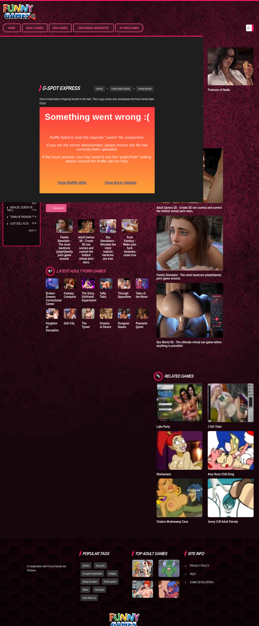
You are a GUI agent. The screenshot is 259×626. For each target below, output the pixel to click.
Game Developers (201, 544)
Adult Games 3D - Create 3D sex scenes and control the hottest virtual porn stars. (93, 203)
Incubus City (18, 160)
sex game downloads (92, 536)
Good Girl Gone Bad (22, 167)
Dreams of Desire (21, 200)
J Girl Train (224, 404)
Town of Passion (20, 216)
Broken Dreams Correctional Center (54, 251)
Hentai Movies (19, 108)
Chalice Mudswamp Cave (190, 484)
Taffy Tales (115, 246)
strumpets (99, 552)
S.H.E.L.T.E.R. (17, 187)
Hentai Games (18, 82)
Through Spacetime (136, 247)
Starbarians (181, 444)
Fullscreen (56, 162)
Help (193, 536)
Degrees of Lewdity (22, 147)
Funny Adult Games (130, 42)
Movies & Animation (22, 75)
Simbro (86, 527)
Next (32, 230)
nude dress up (89, 560)
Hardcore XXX (19, 88)
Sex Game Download (23, 102)
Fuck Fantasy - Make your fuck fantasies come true (144, 200)
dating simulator (90, 544)
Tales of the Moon (158, 247)
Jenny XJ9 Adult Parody (232, 484)
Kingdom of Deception (53, 280)
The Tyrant (17, 174)
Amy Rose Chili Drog (230, 444)
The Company (18, 154)
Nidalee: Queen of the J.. (20, 209)
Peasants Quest (156, 280)
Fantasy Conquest (73, 247)
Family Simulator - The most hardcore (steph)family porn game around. (67, 203)
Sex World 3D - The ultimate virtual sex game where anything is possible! (207, 329)
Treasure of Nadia (228, 82)
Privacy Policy (199, 528)
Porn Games (17, 62)
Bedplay (15, 180)
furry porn (100, 527)
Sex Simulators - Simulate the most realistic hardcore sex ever (119, 202)
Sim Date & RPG (19, 68)
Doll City (72, 278)
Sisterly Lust (18, 194)
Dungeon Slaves (135, 280)
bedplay (112, 536)
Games (108, 42)
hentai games (110, 544)
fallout (85, 552)
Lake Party (181, 404)
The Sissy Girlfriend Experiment (95, 249)
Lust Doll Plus (19, 223)
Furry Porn (17, 95)
